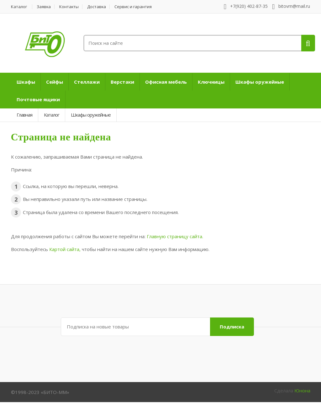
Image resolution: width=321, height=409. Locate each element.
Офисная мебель (166, 82)
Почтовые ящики (38, 99)
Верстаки (122, 82)
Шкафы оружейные (259, 82)
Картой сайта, (65, 249)
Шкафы (26, 82)
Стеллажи (87, 82)
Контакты (70, 6)
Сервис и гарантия (134, 6)
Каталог (19, 6)
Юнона (302, 390)
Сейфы (54, 82)
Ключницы (211, 82)
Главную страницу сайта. (175, 236)
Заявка (44, 6)
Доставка (97, 6)
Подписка (232, 326)
